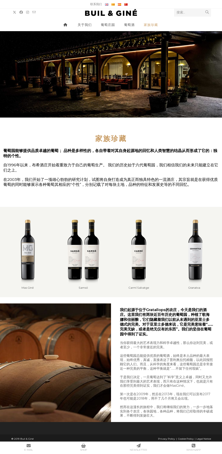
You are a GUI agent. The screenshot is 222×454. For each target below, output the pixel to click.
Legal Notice (203, 438)
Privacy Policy (166, 438)
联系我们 (96, 4)
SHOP (83, 447)
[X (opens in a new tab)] (14, 12)
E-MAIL (28, 447)
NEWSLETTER (138, 447)
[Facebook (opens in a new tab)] (21, 12)
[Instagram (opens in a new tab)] (27, 12)
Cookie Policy (186, 438)
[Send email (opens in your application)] (34, 12)
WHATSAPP (193, 447)
